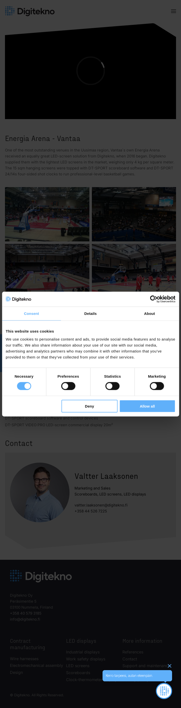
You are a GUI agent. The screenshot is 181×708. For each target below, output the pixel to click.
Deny (89, 406)
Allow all (147, 406)
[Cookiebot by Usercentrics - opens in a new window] (153, 299)
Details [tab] (90, 313)
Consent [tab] (31, 313)
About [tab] (149, 313)
